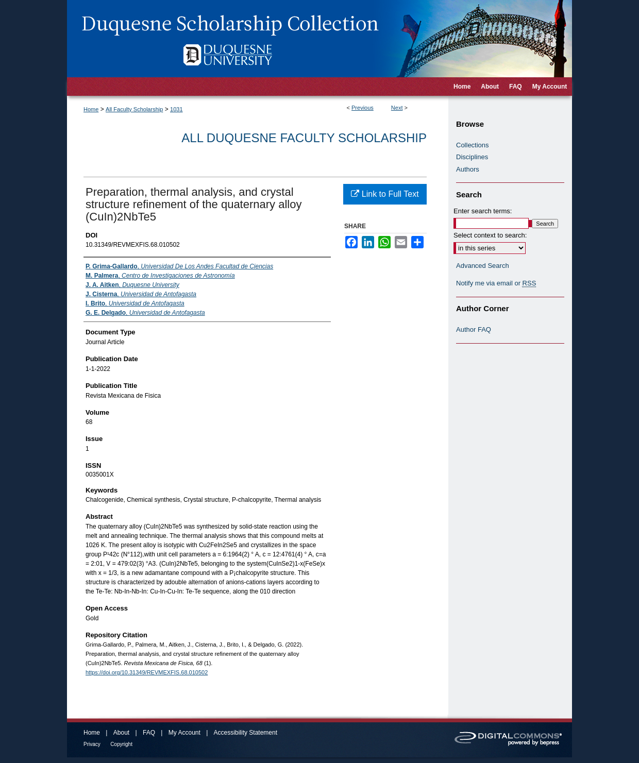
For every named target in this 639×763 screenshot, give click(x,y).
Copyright (121, 744)
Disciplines (472, 157)
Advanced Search (482, 265)
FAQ (149, 732)
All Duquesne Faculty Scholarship (304, 138)
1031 (176, 109)
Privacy (91, 744)
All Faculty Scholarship (134, 109)
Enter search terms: (482, 211)
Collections (472, 145)
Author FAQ (473, 329)
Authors (467, 169)
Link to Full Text (384, 194)
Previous (362, 108)
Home (90, 109)
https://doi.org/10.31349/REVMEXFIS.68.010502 (147, 672)
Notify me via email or (496, 283)
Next (397, 108)
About (121, 732)
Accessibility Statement (245, 732)
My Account (184, 732)
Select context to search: (490, 235)
